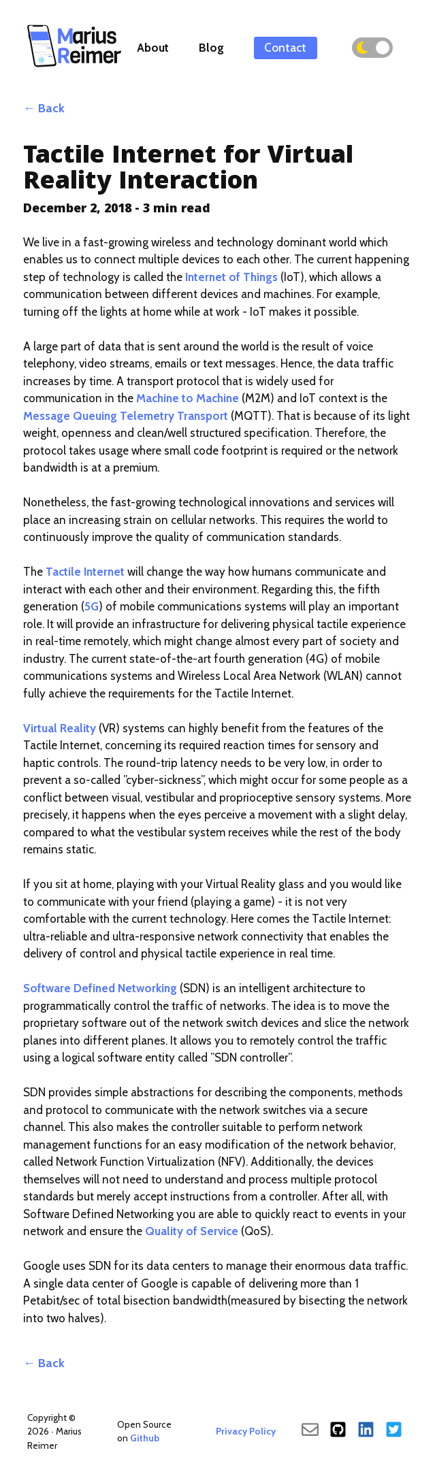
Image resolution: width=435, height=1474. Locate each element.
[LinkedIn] (365, 1431)
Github (144, 1437)
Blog (211, 47)
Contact (285, 47)
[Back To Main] (74, 66)
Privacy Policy (246, 1431)
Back (51, 108)
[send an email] (310, 1431)
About (153, 47)
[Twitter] (393, 1431)
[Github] (338, 1431)
